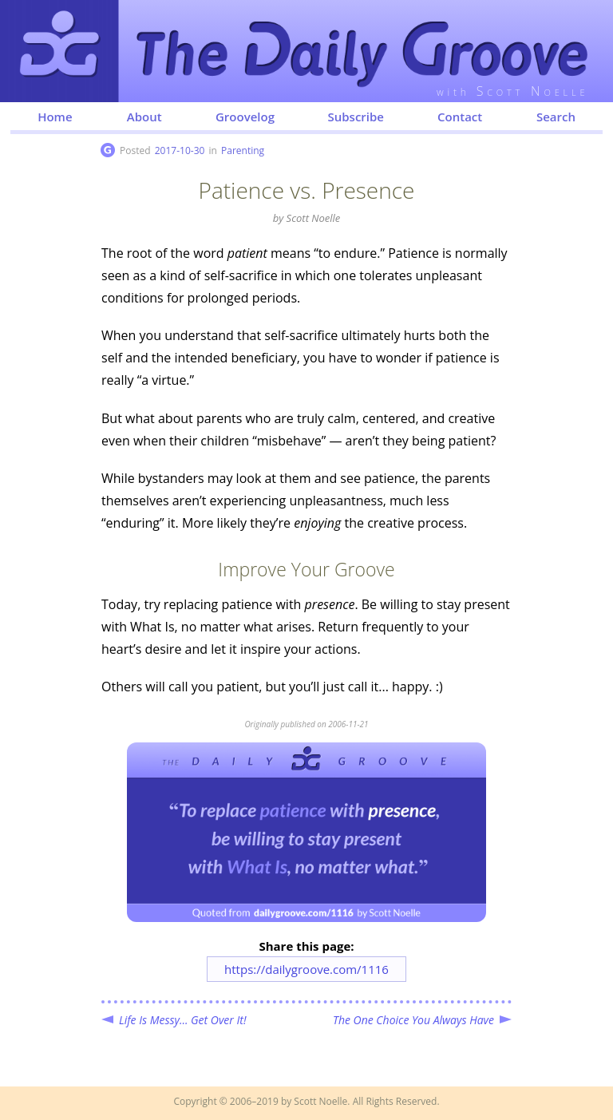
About (144, 117)
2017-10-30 (180, 150)
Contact (459, 117)
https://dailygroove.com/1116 (306, 969)
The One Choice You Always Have (413, 1019)
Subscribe (355, 117)
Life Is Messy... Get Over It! (182, 1019)
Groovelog (245, 117)
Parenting (242, 150)
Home (55, 117)
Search (555, 117)
